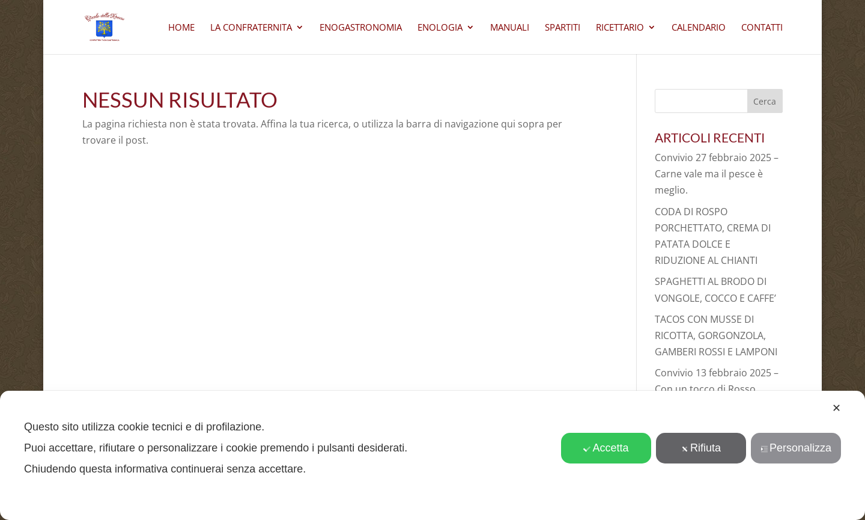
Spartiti (562, 28)
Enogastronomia (361, 28)
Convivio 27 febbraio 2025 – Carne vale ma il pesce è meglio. (716, 174)
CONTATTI (762, 28)
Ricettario (620, 28)
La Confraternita (251, 28)
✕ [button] (836, 408)
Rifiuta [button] (701, 448)
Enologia (440, 28)
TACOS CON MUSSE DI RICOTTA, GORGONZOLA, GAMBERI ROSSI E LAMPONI (716, 335)
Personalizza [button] (795, 448)
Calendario (699, 28)
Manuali (509, 28)
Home (181, 28)
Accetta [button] (605, 448)
